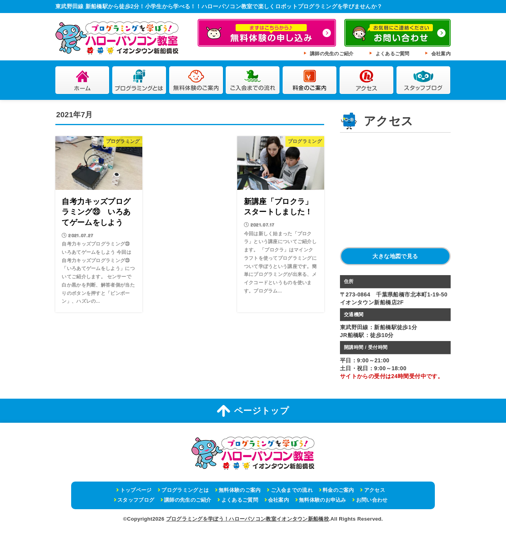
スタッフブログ (423, 80)
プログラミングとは (139, 80)
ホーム (82, 80)
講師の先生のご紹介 (332, 53)
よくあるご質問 (393, 53)
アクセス (367, 80)
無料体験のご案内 (196, 80)
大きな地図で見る (395, 256)
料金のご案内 (310, 80)
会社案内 (441, 53)
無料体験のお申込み (322, 500)
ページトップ (253, 411)
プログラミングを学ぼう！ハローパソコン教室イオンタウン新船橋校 (247, 519)
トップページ (136, 490)
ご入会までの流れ (253, 80)
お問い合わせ (372, 500)
